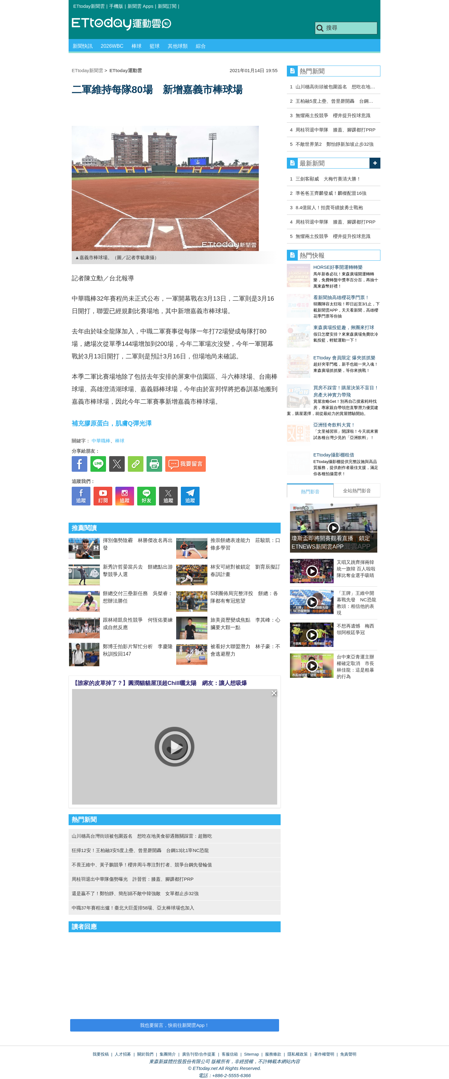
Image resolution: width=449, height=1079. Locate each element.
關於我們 (145, 1054)
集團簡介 (168, 1054)
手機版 (116, 6)
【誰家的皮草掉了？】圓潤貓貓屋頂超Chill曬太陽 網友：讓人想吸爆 (159, 683)
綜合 (201, 46)
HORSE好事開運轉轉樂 (311, 267)
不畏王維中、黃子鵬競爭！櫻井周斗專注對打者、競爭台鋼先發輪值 (142, 864)
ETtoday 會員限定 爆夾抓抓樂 (318, 339)
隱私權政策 (297, 1054)
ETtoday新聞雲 (89, 6)
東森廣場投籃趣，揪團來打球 (317, 315)
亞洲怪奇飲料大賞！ (308, 399)
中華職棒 (101, 440)
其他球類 (178, 46)
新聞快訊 (83, 46)
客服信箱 (230, 1054)
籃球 (155, 46)
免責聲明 (348, 1054)
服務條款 (273, 1054)
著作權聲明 (324, 1054)
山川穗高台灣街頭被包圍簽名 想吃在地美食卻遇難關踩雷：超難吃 (142, 836)
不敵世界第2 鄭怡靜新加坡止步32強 (335, 144)
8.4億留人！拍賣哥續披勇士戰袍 (329, 207)
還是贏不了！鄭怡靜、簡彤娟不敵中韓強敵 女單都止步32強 (135, 893)
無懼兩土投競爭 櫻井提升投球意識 (333, 115)
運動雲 (126, 24)
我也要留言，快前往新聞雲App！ (174, 1025)
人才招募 (123, 1054)
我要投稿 (101, 1054)
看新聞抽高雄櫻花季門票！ (315, 291)
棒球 (137, 46)
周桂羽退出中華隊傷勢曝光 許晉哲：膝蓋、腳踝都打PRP (133, 879)
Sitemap (251, 1054)
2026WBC (112, 46)
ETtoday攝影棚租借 (307, 423)
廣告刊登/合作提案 (199, 1054)
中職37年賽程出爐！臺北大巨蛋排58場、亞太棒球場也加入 (133, 907)
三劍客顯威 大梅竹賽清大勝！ (328, 178)
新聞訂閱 (167, 6)
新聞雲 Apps (140, 6)
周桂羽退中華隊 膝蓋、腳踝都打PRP (335, 129)
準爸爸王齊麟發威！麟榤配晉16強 (331, 193)
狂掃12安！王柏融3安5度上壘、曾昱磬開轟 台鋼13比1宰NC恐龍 (140, 850)
